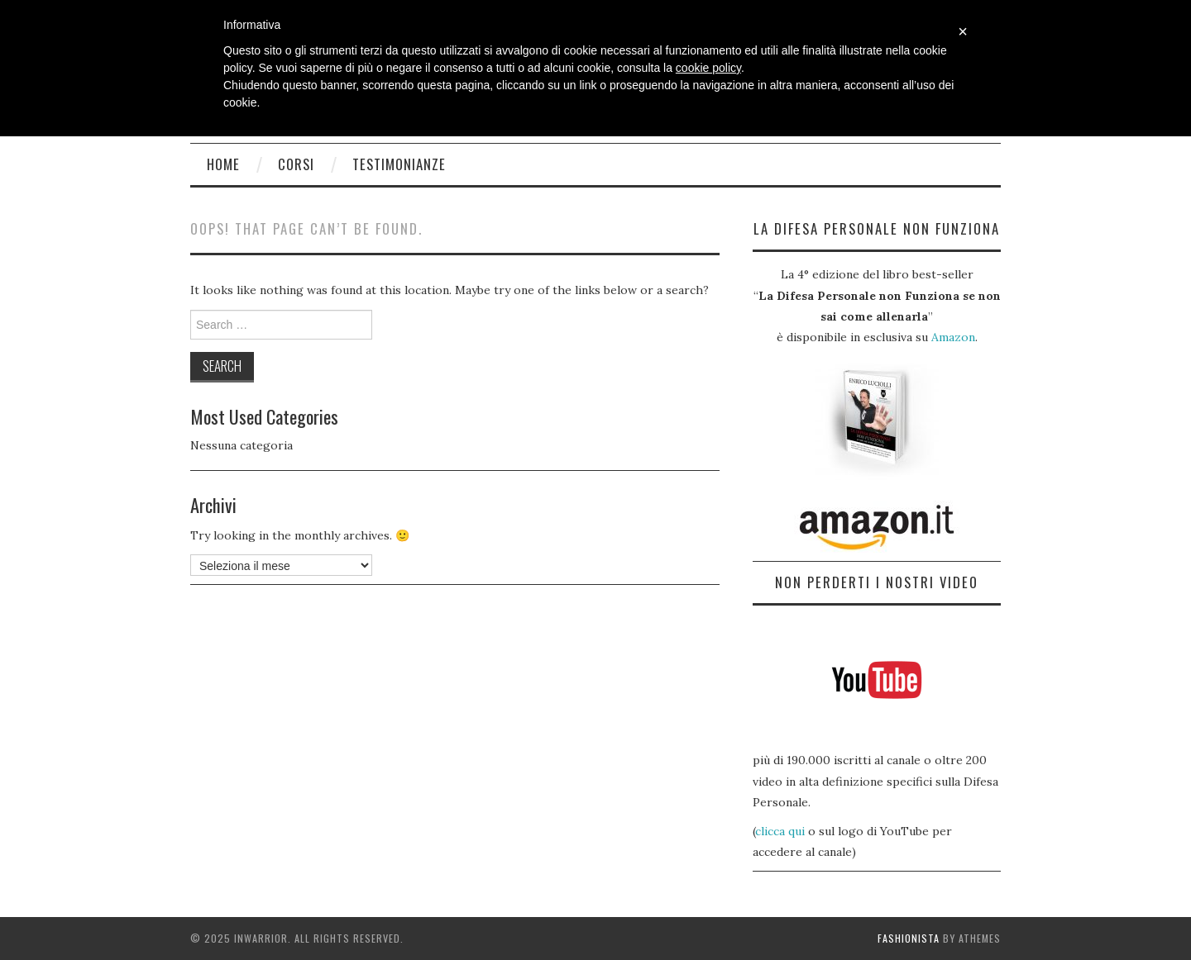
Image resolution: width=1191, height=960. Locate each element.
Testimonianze (399, 164)
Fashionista (909, 938)
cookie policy (708, 67)
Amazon (953, 337)
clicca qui (780, 831)
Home (223, 164)
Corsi (296, 164)
